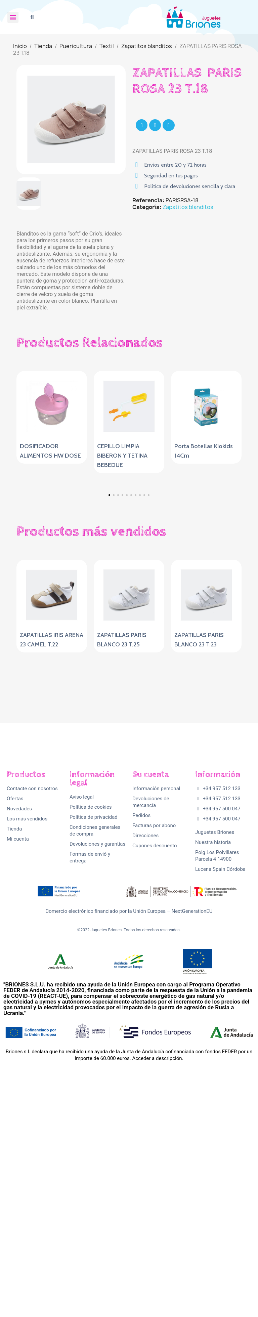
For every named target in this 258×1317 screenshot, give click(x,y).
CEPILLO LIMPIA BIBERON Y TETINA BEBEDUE (122, 455)
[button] (32, 17)
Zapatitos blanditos (188, 207)
